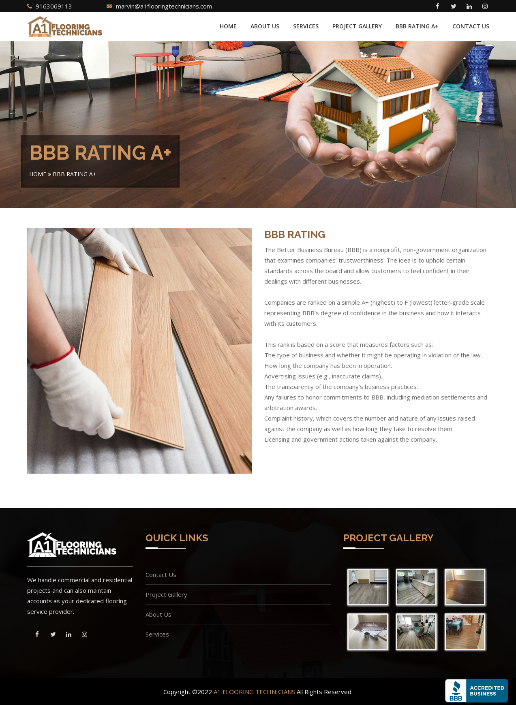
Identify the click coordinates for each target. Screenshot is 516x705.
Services (306, 26)
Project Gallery (357, 26)
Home (228, 26)
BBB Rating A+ (417, 26)
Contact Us (470, 26)
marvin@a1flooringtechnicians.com (164, 6)
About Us (265, 26)
